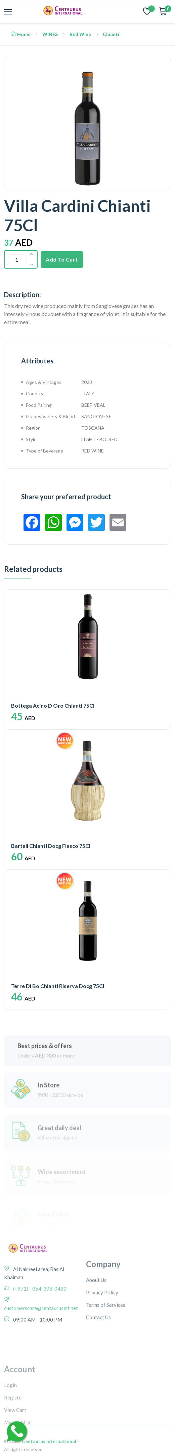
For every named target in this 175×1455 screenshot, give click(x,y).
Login (10, 1422)
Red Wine (80, 34)
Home (21, 34)
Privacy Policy (102, 1322)
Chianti (111, 34)
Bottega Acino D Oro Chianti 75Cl (52, 705)
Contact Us (98, 1347)
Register (14, 1434)
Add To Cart (62, 259)
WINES (50, 34)
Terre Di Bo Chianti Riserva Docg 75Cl (57, 986)
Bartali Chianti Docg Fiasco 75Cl (50, 845)
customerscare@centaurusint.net (41, 1331)
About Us (96, 1310)
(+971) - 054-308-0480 (39, 1311)
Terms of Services (105, 1335)
